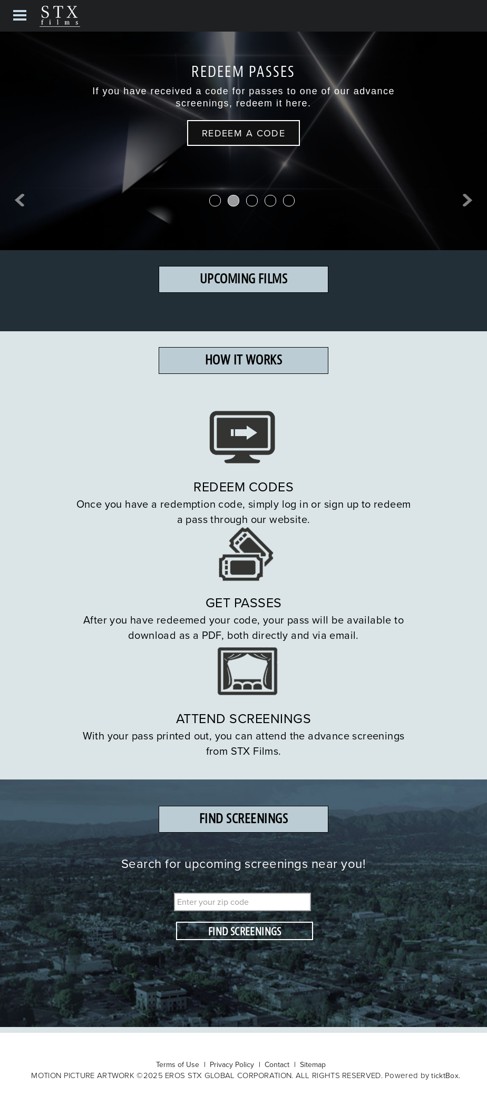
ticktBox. (445, 1075)
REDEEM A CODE (244, 133)
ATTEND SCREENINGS (243, 718)
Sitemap (313, 1064)
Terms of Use (177, 1064)
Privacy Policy (232, 1064)
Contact (277, 1064)
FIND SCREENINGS (244, 931)
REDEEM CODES (243, 486)
